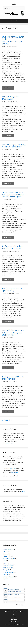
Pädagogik (6, 570)
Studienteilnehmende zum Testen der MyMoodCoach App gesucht (13, 40)
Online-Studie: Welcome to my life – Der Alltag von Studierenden (13, 332)
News (4, 563)
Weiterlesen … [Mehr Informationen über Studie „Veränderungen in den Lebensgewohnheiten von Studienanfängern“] (8, 237)
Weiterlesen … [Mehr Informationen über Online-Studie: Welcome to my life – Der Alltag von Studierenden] (8, 368)
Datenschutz (20, 624)
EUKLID (5, 551)
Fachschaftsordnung (14, 621)
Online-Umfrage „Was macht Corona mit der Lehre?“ (14, 145)
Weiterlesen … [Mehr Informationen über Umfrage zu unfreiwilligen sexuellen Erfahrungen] (8, 279)
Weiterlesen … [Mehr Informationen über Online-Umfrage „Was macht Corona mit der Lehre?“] (8, 183)
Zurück (5, 420)
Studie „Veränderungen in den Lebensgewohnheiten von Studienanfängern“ (13, 194)
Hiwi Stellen (6, 556)
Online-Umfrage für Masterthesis (10, 97)
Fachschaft (14, 472)
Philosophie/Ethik (8, 572)
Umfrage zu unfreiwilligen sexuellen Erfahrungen (12, 247)
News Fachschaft (8, 565)
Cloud (14, 616)
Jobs (4, 561)
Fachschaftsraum (8, 443)
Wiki (14, 614)
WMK (4, 579)
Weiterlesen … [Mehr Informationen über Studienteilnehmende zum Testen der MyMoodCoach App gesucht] (8, 88)
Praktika (5, 574)
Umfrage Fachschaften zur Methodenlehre (13, 377)
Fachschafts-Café (11, 468)
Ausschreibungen (8, 549)
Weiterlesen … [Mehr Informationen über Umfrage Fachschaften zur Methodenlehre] (8, 412)
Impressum (13, 624)
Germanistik (6, 554)
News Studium (7, 567)
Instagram (14, 619)
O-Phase (14, 618)
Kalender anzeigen (20, 604)
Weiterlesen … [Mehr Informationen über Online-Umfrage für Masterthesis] (8, 135)
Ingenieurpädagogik (9, 558)
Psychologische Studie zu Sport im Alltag (12, 289)
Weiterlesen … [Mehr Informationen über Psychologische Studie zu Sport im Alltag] (8, 321)
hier (23, 491)
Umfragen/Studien (8, 577)
